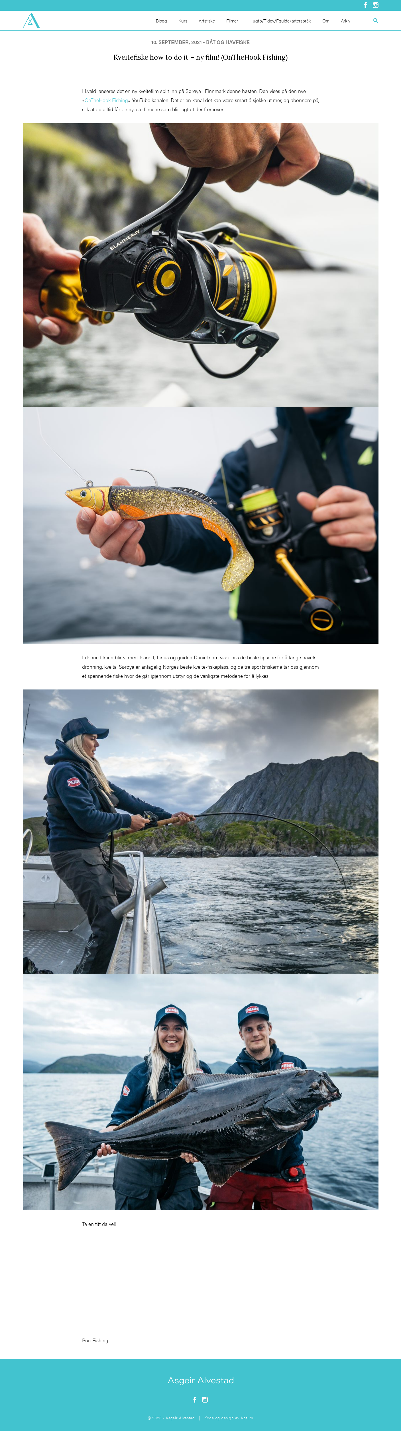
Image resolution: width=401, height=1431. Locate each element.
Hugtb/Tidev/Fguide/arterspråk (280, 20)
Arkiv (345, 20)
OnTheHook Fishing (106, 100)
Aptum (247, 1417)
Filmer (232, 20)
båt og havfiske (228, 42)
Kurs (182, 20)
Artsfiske (207, 20)
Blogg (161, 20)
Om (325, 20)
